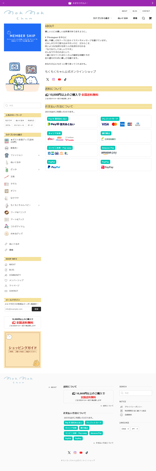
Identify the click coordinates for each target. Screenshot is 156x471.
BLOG (135, 11)
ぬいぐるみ (123, 18)
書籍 (135, 18)
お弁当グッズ (17, 234)
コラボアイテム (18, 227)
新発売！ (15, 148)
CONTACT (146, 11)
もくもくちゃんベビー (21, 205)
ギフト (14, 191)
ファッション (17, 155)
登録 (36, 309)
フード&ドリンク (18, 212)
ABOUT (124, 11)
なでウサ (15, 198)
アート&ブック (17, 219)
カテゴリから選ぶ (102, 18)
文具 (13, 177)
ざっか (14, 169)
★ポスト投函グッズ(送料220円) (22, 141)
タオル (14, 184)
